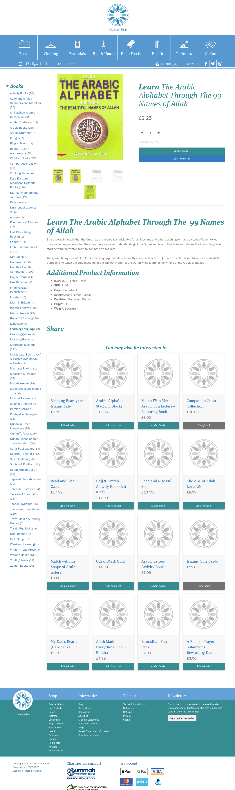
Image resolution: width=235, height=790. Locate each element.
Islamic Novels (22, 313)
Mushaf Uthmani (23, 404)
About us (83, 715)
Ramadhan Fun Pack (154, 644)
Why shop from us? (89, 723)
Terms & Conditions (134, 704)
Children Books (23, 158)
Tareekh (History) (25, 489)
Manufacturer (56, 750)
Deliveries (128, 708)
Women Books (23, 555)
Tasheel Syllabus (24, 504)
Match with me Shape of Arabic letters (64, 567)
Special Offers (56, 704)
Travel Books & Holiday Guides (25, 521)
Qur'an (210, 54)
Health (157, 54)
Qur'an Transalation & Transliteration (24, 441)
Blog (80, 704)
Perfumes (184, 54)
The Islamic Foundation (25, 511)
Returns (127, 712)
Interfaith (18, 297)
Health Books (21, 282)
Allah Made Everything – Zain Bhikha (111, 647)
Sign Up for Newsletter (182, 718)
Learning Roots (22, 339)
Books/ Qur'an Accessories (20, 151)
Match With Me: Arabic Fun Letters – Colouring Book (158, 406)
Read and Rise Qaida (62, 484)
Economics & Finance (24, 224)
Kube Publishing (24, 318)
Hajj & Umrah (104, 54)
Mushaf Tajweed (23, 398)
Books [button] (16, 86)
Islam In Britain (22, 302)
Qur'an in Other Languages (20, 426)
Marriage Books (24, 368)
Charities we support (89, 735)
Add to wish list (181, 158)
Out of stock (204, 425)
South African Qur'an (23, 472)
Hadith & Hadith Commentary (22, 269)
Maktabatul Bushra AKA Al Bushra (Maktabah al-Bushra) (25, 358)
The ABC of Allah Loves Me (201, 484)
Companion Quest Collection (201, 403)
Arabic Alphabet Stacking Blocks (110, 403)
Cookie (126, 719)
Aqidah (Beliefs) (24, 122)
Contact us (84, 712)
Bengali (17, 138)
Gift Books (19, 257)
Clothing (51, 54)
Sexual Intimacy (22, 459)
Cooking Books (22, 173)
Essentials (77, 54)
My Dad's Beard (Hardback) (64, 644)
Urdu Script (20, 539)
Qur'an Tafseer (23, 433)
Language (18, 324)
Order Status (85, 708)
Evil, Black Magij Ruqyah (20, 234)
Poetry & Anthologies (23, 416)
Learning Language (25, 329)
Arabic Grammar (23, 133)
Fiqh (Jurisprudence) (23, 249)
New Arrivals (55, 708)
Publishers (54, 742)
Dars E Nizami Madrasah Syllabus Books (22, 182)
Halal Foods (131, 54)
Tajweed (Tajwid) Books (25, 481)
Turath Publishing (24, 528)
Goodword (20, 262)
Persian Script (22, 409)
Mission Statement (88, 719)
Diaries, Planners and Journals (24, 195)
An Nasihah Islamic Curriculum (22, 114)
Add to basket (181, 151)
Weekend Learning (24, 544)
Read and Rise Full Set (156, 484)
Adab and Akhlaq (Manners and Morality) (25, 102)
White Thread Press (25, 549)
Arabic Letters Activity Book (153, 564)
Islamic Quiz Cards (202, 561)
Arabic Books (22, 127)
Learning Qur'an (23, 334)
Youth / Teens (22, 560)
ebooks (17, 217)
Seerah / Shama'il (25, 454)
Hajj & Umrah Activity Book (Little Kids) (112, 486)
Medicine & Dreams (23, 376)
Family (18, 242)
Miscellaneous (22, 383)
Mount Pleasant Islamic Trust (25, 391)
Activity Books (22, 93)
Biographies (21, 143)
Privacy (127, 715)
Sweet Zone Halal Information (94, 731)
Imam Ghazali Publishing (19, 290)
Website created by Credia (27, 770)
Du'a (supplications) (23, 209)
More (192, 63)
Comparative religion (23, 165)
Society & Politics (25, 464)
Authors (53, 746)
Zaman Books (22, 565)
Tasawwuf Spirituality (24, 496)
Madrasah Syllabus (22, 347)
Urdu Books (20, 534)
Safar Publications (25, 448)
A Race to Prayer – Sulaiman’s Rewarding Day (202, 647)
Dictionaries (20, 202)
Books (24, 54)
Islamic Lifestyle (23, 308)
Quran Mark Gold (110, 561)
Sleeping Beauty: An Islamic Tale (68, 403)
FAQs (81, 727)
